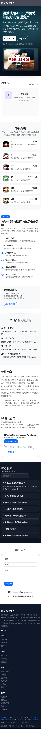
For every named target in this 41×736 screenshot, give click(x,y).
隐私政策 (4, 706)
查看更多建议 (10, 304)
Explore (22, 38)
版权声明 (4, 697)
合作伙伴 (4, 684)
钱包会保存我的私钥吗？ (14, 496)
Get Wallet (9, 38)
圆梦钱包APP (7, 2)
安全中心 (4, 678)
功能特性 (4, 643)
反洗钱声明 (5, 703)
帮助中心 (4, 659)
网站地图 (35, 720)
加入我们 (4, 675)
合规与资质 (5, 672)
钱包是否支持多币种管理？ (15, 509)
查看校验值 (10, 447)
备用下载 (9, 452)
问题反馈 (4, 662)
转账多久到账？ (10, 529)
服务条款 (4, 700)
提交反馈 (8, 583)
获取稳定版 (10, 441)
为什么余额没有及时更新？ (15, 483)
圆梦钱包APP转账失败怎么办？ (16, 516)
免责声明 (4, 709)
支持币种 (4, 646)
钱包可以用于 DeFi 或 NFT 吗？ (17, 502)
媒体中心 (4, 687)
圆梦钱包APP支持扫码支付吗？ (16, 522)
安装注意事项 (26, 447)
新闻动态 (4, 681)
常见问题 (4, 640)
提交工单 (4, 656)
